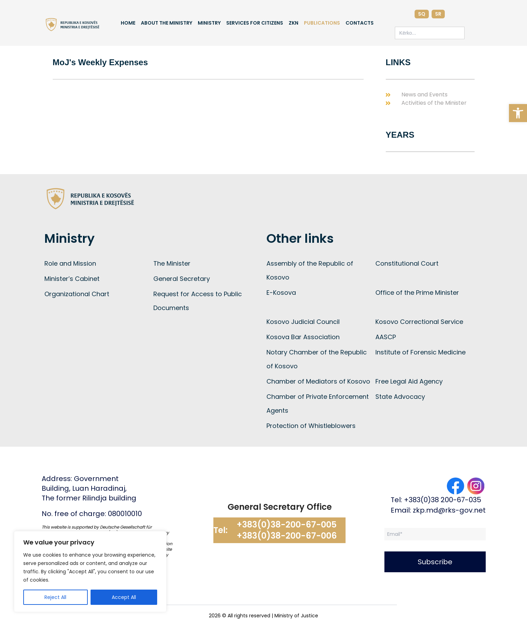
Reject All (55, 597)
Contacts (360, 22)
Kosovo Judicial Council (303, 321)
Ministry (209, 22)
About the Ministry (166, 22)
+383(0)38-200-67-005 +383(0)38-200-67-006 (287, 530)
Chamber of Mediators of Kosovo (318, 381)
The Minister (171, 263)
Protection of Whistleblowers (311, 425)
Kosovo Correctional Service (419, 321)
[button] (518, 113)
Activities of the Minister (434, 103)
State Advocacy (400, 396)
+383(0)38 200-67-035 (442, 500)
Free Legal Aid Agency (409, 381)
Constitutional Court (407, 263)
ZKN (293, 22)
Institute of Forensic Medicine (420, 352)
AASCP (385, 337)
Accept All (124, 597)
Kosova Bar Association (303, 337)
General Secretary (181, 278)
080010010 (125, 513)
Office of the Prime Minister (417, 292)
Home (128, 22)
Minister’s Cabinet (72, 278)
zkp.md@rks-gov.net (449, 510)
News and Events (424, 94)
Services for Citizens (254, 22)
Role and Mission (70, 263)
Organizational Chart (76, 294)
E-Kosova (281, 292)
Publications (322, 22)
